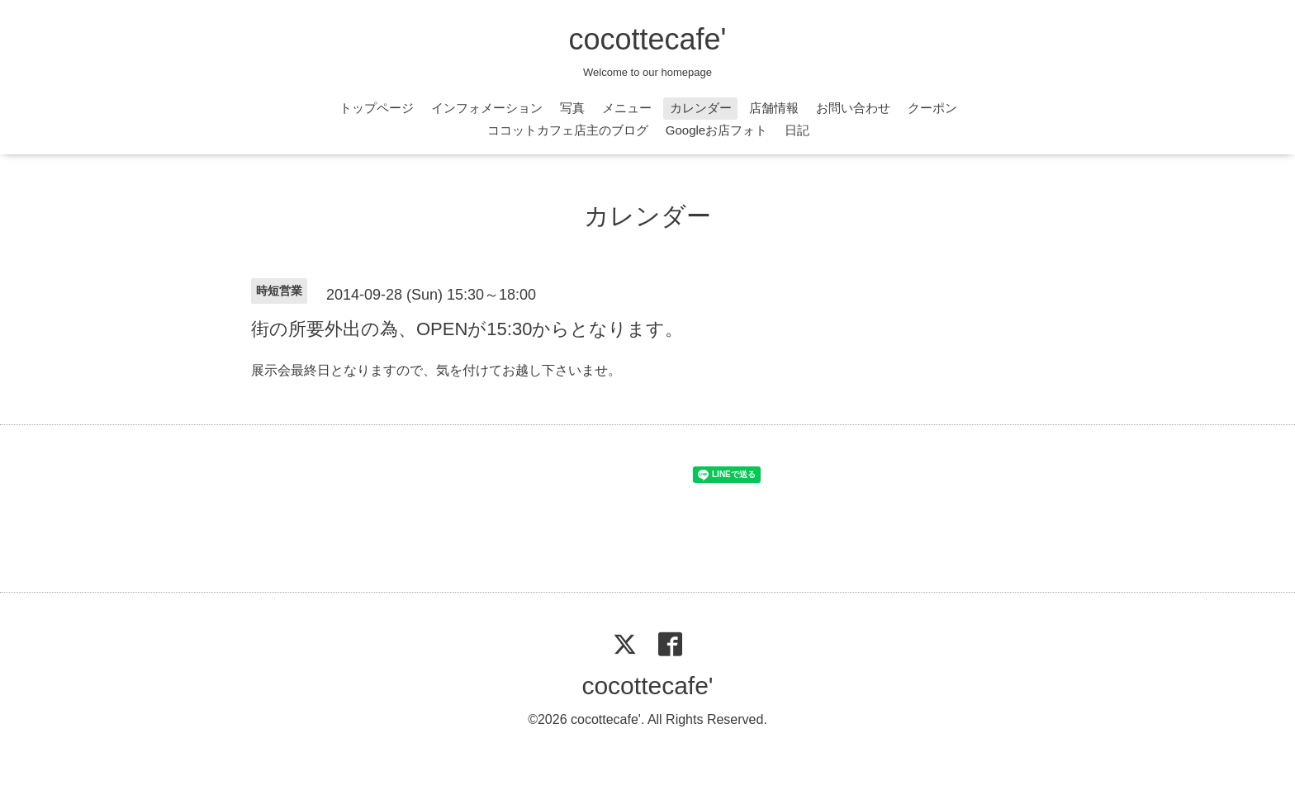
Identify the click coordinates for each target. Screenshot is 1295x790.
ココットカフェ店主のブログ (567, 130)
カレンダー (701, 108)
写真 (572, 108)
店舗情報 (774, 108)
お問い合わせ (853, 108)
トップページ (376, 108)
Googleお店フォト (716, 130)
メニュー (627, 108)
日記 (797, 130)
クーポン (932, 108)
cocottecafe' (648, 39)
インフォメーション (487, 108)
